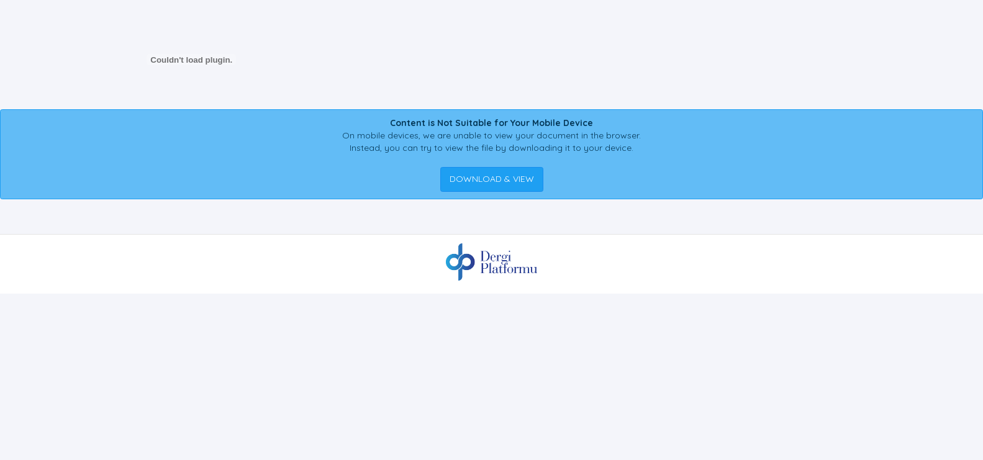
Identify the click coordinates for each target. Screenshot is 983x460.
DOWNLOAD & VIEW (492, 178)
